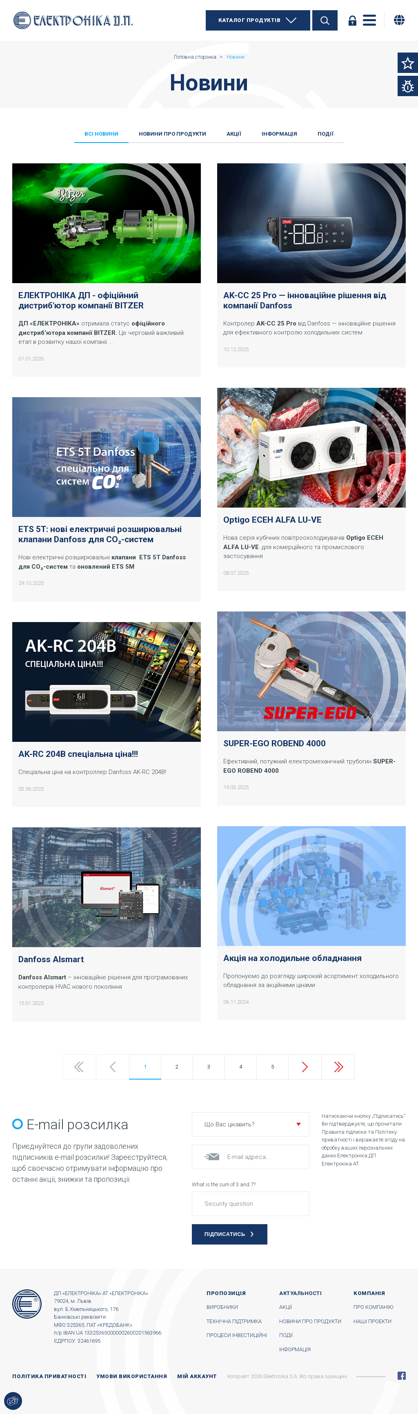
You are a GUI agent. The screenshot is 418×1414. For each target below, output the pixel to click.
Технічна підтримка (234, 1321)
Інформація (295, 1349)
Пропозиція (226, 1293)
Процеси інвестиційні (237, 1335)
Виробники (222, 1307)
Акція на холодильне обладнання (292, 958)
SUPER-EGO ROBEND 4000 (274, 743)
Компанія (369, 1293)
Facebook (402, 1376)
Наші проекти (372, 1321)
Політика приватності (49, 1376)
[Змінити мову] (399, 19)
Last (338, 1067)
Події (286, 1335)
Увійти (352, 20)
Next (305, 1067)
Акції (285, 1307)
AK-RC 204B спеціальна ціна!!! (78, 754)
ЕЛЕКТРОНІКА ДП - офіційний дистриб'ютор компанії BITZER (81, 300)
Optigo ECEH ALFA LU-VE (272, 520)
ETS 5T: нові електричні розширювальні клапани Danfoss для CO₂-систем (100, 534)
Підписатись (225, 1234)
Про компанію (374, 1307)
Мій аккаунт (197, 1376)
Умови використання (131, 1376)
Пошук (325, 20)
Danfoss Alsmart (51, 959)
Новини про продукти (310, 1321)
